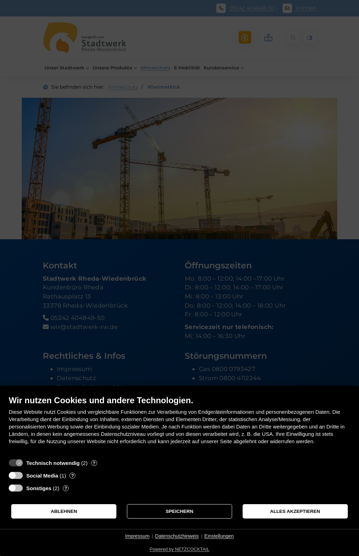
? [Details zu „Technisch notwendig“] (94, 463)
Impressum (137, 536)
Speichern (180, 511)
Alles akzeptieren (295, 511)
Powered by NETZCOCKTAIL (179, 549)
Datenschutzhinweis (177, 536)
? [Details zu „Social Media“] (72, 475)
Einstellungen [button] (219, 536)
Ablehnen (64, 511)
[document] (179, 425)
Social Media (42, 476)
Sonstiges (39, 488)
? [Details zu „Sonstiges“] (66, 488)
